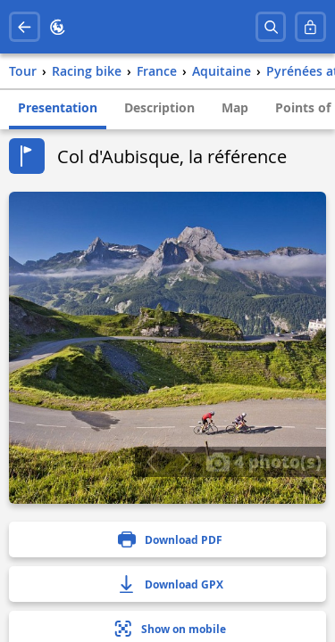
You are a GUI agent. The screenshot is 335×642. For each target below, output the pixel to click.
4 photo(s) (263, 461)
